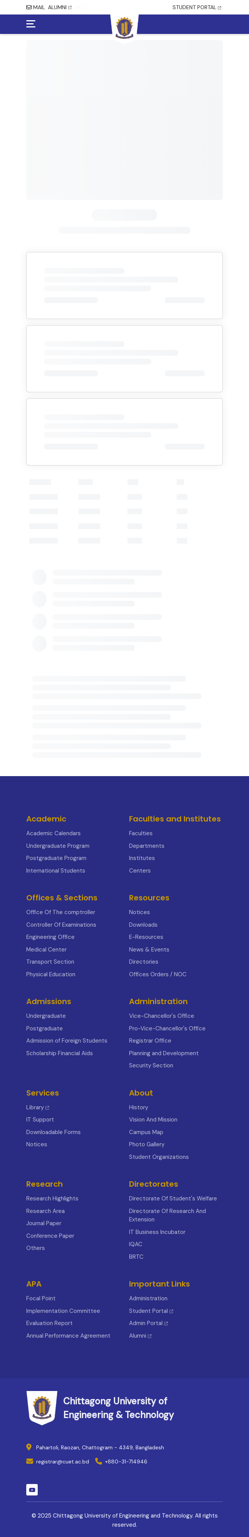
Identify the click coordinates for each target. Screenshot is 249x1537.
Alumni (140, 1336)
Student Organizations (159, 1157)
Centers (140, 870)
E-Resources (146, 937)
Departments (146, 846)
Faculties (141, 833)
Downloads (143, 925)
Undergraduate (46, 1016)
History (138, 1107)
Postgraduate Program (56, 858)
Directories (143, 962)
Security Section (151, 1065)
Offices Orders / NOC (158, 974)
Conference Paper (50, 1236)
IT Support (40, 1119)
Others (35, 1248)
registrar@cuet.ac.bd (62, 1461)
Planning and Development (164, 1053)
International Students (55, 870)
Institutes (142, 858)
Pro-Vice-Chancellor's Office (167, 1028)
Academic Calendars (53, 833)
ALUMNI (60, 7)
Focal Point (41, 1298)
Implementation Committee (63, 1311)
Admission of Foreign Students (66, 1040)
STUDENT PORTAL (196, 7)
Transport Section (50, 962)
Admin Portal (148, 1323)
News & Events (149, 949)
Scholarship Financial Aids (59, 1053)
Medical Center (46, 949)
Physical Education (50, 974)
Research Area (45, 1211)
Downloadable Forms (53, 1132)
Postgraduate (44, 1028)
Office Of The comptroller (60, 912)
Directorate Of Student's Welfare (173, 1198)
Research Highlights (52, 1198)
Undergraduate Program (57, 846)
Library (37, 1107)
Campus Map (146, 1132)
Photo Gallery (146, 1144)
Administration (148, 1298)
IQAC (135, 1244)
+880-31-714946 (126, 1461)
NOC (82, 7)
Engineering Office (50, 937)
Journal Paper (43, 1223)
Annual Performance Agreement (68, 1336)
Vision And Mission (153, 1119)
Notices (139, 912)
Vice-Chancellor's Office (161, 1016)
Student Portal (151, 1311)
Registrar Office (150, 1040)
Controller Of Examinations (61, 925)
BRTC (136, 1257)
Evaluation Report (49, 1323)
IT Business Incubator (157, 1232)
